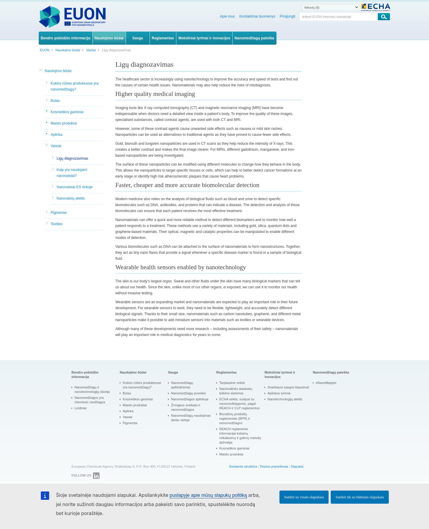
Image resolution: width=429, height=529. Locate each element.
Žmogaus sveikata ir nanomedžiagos (185, 407)
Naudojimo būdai (58, 71)
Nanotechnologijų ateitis (285, 399)
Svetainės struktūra (243, 466)
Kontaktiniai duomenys (257, 16)
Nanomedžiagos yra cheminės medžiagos (89, 400)
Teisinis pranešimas (273, 466)
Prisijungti (287, 16)
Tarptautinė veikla (232, 383)
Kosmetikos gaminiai (67, 112)
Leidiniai (80, 408)
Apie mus (227, 16)
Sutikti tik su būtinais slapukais (359, 497)
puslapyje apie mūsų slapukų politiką (208, 495)
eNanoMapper (326, 383)
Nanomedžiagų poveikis (188, 393)
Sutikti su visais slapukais (304, 497)
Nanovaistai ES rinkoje (75, 187)
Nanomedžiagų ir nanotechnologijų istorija (92, 389)
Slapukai (297, 466)
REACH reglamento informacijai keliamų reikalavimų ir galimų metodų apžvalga (240, 435)
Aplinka (56, 135)
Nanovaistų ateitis (71, 198)
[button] (41, 70)
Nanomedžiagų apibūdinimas (182, 385)
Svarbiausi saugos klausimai (288, 387)
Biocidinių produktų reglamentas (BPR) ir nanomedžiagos (234, 418)
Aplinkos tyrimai (279, 393)
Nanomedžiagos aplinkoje (190, 399)
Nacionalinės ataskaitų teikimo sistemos (235, 391)
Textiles (57, 224)
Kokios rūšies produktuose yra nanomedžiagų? (75, 86)
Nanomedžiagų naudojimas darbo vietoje (191, 418)
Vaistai (56, 146)
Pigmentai (58, 213)
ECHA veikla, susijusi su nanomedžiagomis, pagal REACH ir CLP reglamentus (239, 403)
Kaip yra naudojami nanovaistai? (72, 173)
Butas (55, 101)
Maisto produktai (64, 123)
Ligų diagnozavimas (72, 158)
